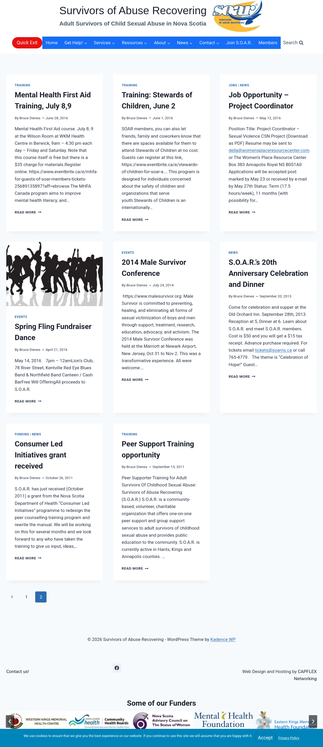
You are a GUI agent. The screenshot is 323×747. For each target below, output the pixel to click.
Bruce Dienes (29, 118)
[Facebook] (116, 668)
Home (52, 42)
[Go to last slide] (10, 721)
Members (267, 42)
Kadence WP (223, 639)
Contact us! (17, 671)
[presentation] (54, 274)
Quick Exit (27, 42)
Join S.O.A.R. (239, 42)
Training (22, 85)
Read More (28, 212)
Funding (22, 434)
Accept (265, 737)
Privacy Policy (288, 738)
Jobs (233, 85)
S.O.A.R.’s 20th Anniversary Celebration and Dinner (268, 273)
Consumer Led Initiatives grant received (40, 455)
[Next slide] (313, 721)
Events (21, 317)
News (244, 85)
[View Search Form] (293, 43)
